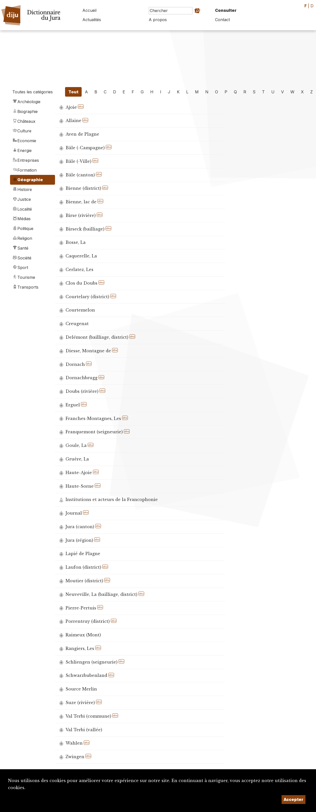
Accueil (89, 10)
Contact (222, 19)
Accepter (293, 799)
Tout (73, 91)
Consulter (226, 10)
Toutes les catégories (32, 91)
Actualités (91, 19)
